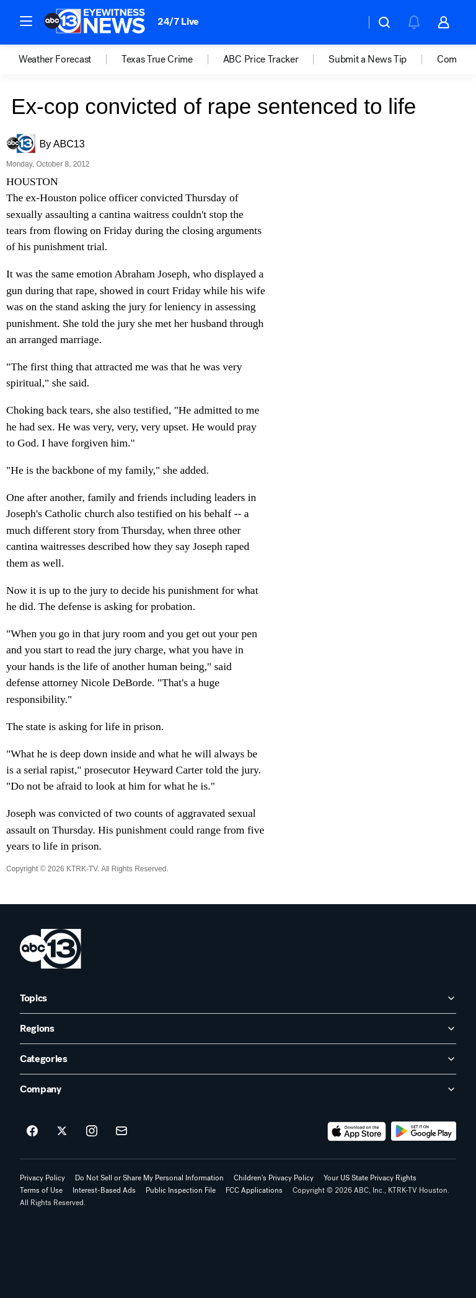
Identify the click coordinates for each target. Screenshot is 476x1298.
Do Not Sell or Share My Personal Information (149, 1178)
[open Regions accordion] (238, 1029)
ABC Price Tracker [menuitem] (261, 59)
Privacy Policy (42, 1178)
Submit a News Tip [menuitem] (367, 59)
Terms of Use (41, 1190)
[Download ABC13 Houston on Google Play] (423, 1131)
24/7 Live (178, 21)
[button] (26, 21)
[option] (70, 59)
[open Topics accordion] (238, 998)
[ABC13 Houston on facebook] (32, 1131)
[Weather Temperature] (346, 22)
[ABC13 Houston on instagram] (91, 1131)
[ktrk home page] (50, 949)
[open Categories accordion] (238, 1059)
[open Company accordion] (238, 1089)
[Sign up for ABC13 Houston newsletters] (121, 1131)
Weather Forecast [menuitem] (55, 59)
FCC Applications (254, 1190)
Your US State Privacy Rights (370, 1178)
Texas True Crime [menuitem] (157, 59)
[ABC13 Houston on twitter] (62, 1131)
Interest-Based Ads (104, 1190)
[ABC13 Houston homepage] (94, 22)
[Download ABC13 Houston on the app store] (357, 1131)
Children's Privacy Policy (274, 1178)
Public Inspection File (181, 1190)
